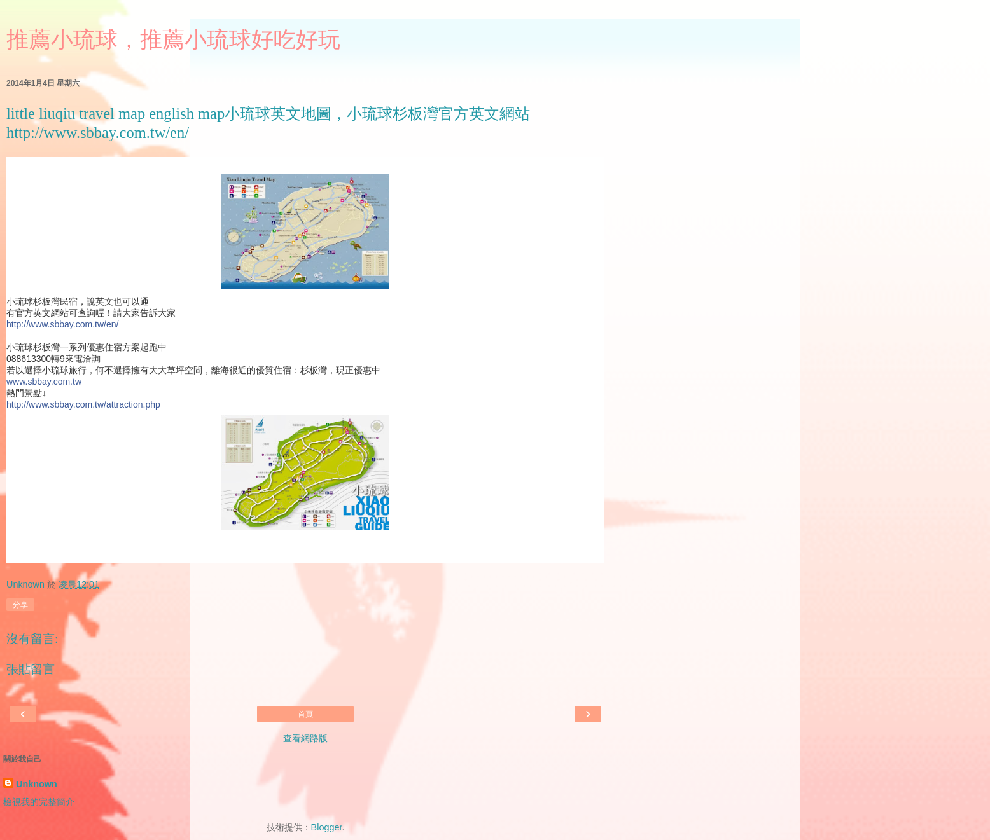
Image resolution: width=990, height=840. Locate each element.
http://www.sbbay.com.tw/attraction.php (83, 404)
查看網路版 (305, 738)
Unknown (36, 784)
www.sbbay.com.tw (43, 381)
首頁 (305, 714)
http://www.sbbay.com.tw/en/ (62, 324)
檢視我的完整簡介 (38, 802)
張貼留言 (30, 669)
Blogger (326, 827)
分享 (20, 604)
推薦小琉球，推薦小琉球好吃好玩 (173, 39)
